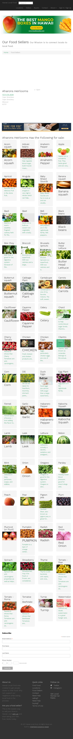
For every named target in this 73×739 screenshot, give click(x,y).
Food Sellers (37, 690)
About (53, 8)
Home (6, 52)
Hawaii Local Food (9, 3)
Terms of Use (37, 706)
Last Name (5, 653)
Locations (36, 688)
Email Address (7, 639)
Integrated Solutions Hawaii (39, 727)
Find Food (36, 685)
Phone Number (7, 660)
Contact (35, 693)
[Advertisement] (36, 69)
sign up (15, 714)
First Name (5, 646)
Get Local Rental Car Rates (55, 696)
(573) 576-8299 (8, 95)
